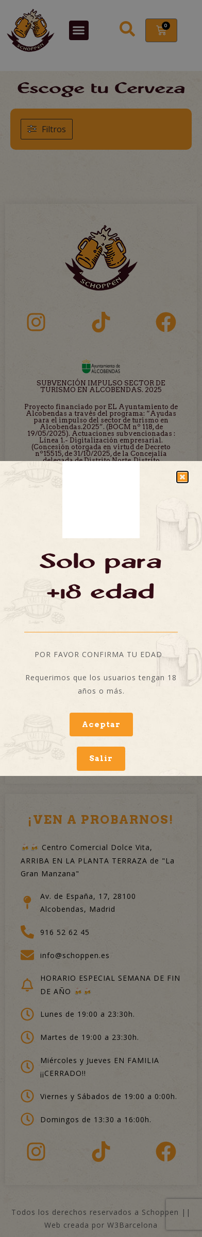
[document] (101, 618)
